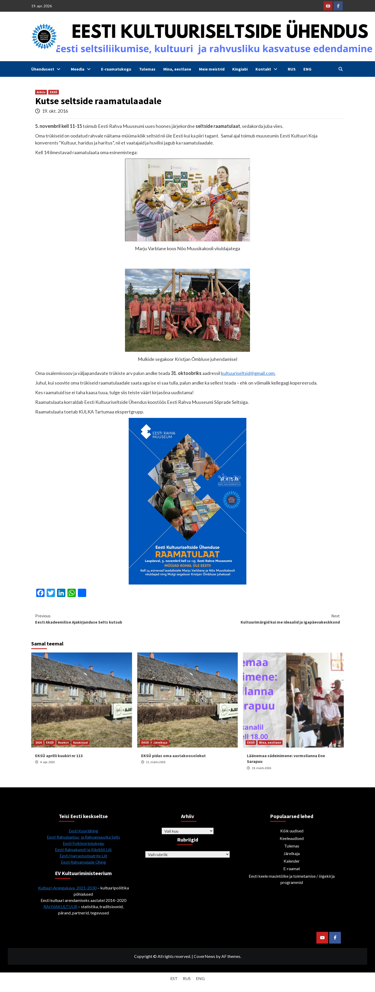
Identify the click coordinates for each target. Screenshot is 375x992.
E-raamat (291, 868)
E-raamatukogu (116, 69)
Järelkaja (160, 742)
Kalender (292, 860)
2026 (38, 742)
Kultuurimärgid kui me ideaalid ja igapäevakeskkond (264, 619)
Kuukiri (63, 742)
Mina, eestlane (177, 69)
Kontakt (267, 69)
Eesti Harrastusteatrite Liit (83, 855)
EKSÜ (53, 92)
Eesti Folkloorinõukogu (83, 843)
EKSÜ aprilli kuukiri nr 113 (59, 755)
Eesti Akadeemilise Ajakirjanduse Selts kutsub (111, 619)
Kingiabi (240, 69)
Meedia (82, 69)
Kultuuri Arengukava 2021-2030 (67, 887)
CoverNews (204, 956)
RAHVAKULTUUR (60, 906)
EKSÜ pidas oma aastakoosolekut (173, 755)
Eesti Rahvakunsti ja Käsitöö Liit (83, 849)
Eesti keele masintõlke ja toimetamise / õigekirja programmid (292, 879)
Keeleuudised (292, 838)
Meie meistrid (211, 69)
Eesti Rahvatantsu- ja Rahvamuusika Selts (83, 836)
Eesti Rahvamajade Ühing (83, 861)
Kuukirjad (80, 742)
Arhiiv (41, 92)
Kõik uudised (291, 830)
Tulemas (147, 69)
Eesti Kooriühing (83, 830)
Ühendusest (47, 69)
